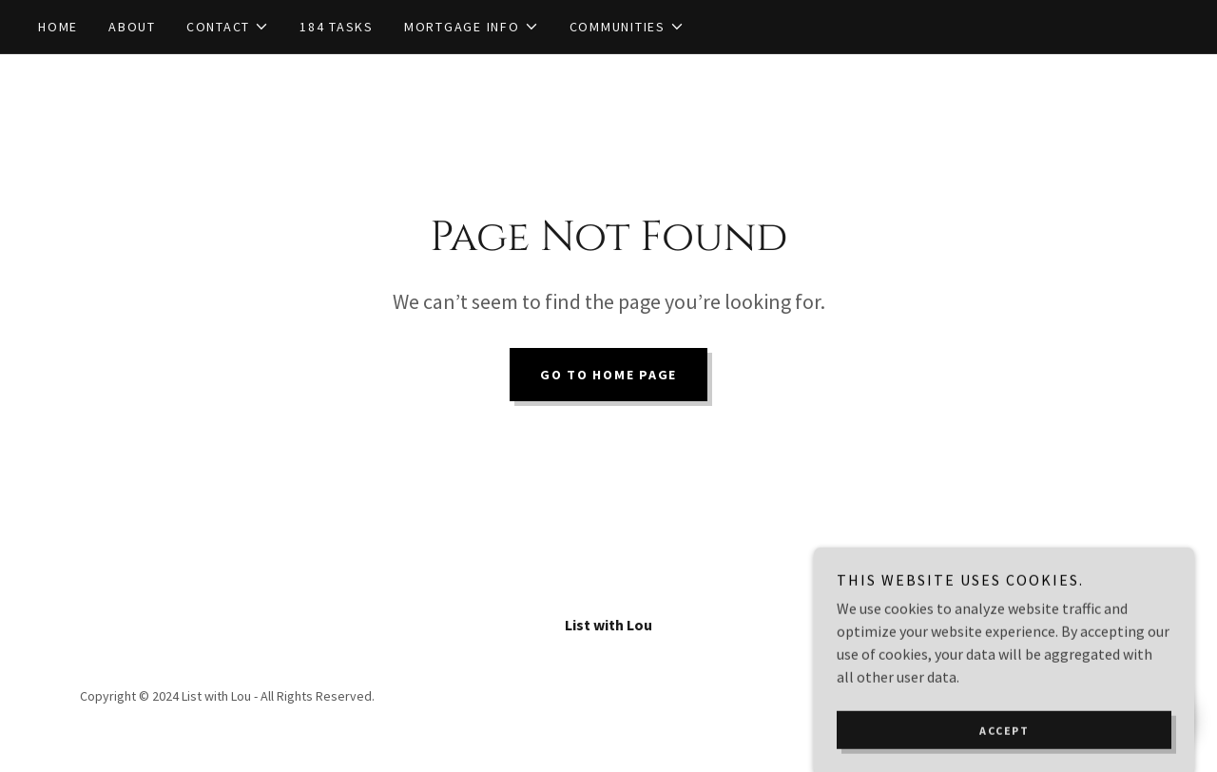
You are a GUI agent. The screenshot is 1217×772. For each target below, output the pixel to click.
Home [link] (58, 26)
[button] (227, 26)
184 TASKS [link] (336, 26)
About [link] (132, 26)
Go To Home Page (608, 374)
